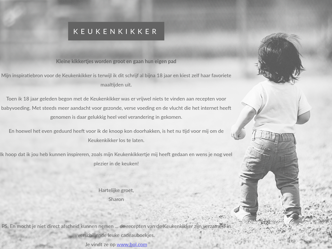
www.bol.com (132, 244)
